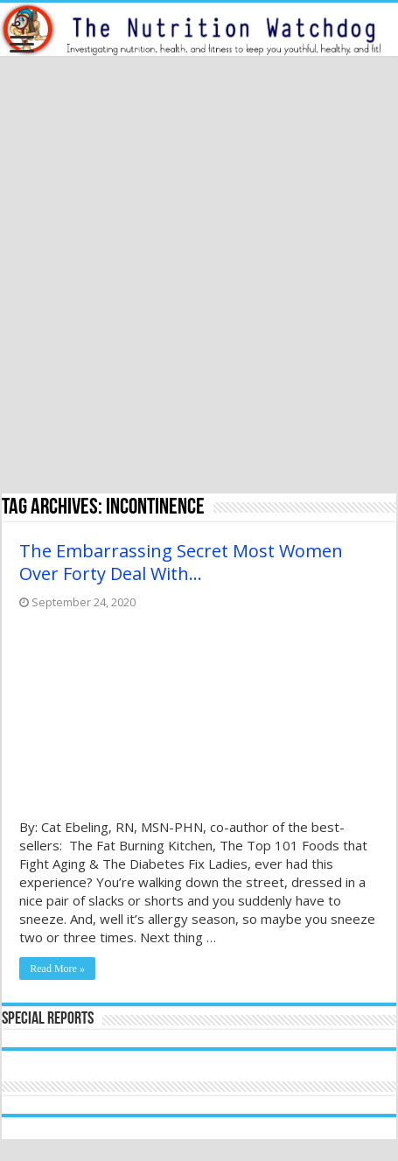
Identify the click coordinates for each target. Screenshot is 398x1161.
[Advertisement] (199, 277)
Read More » (57, 968)
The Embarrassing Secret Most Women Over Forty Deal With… (181, 562)
